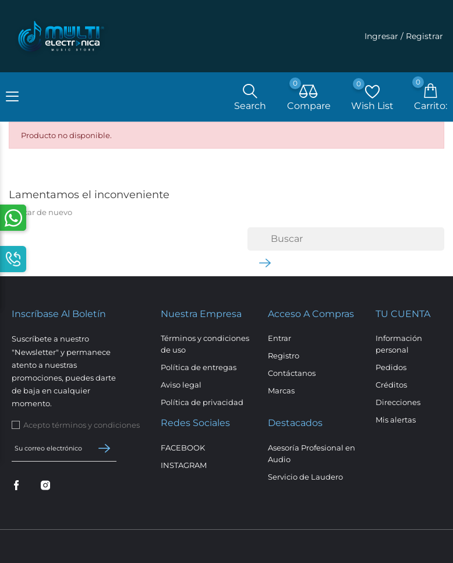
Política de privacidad (202, 402)
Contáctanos (292, 373)
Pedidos (391, 367)
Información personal (399, 343)
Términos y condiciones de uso (205, 343)
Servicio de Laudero (305, 476)
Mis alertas (396, 419)
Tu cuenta (403, 313)
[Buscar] (345, 239)
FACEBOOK (183, 447)
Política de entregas (198, 367)
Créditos (391, 384)
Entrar (279, 338)
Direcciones (398, 402)
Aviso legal (181, 384)
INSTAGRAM (184, 465)
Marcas (281, 390)
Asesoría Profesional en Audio (311, 453)
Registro (283, 355)
